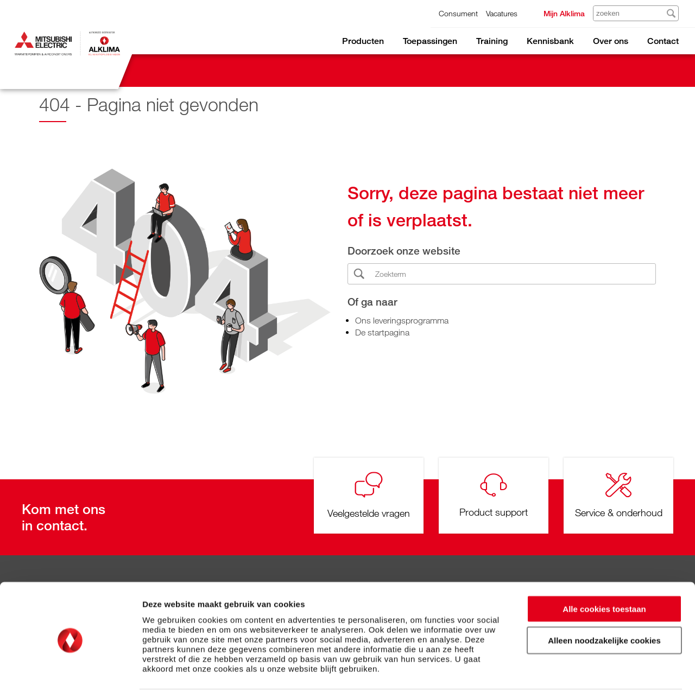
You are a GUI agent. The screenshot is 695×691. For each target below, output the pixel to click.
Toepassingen (430, 41)
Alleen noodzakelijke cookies (604, 599)
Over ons (610, 41)
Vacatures (501, 13)
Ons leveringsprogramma (401, 320)
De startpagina (382, 332)
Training (492, 41)
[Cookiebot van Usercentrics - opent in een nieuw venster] (70, 670)
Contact (663, 41)
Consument (458, 13)
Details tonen (586, 669)
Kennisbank (550, 41)
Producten (363, 41)
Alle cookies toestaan (604, 567)
